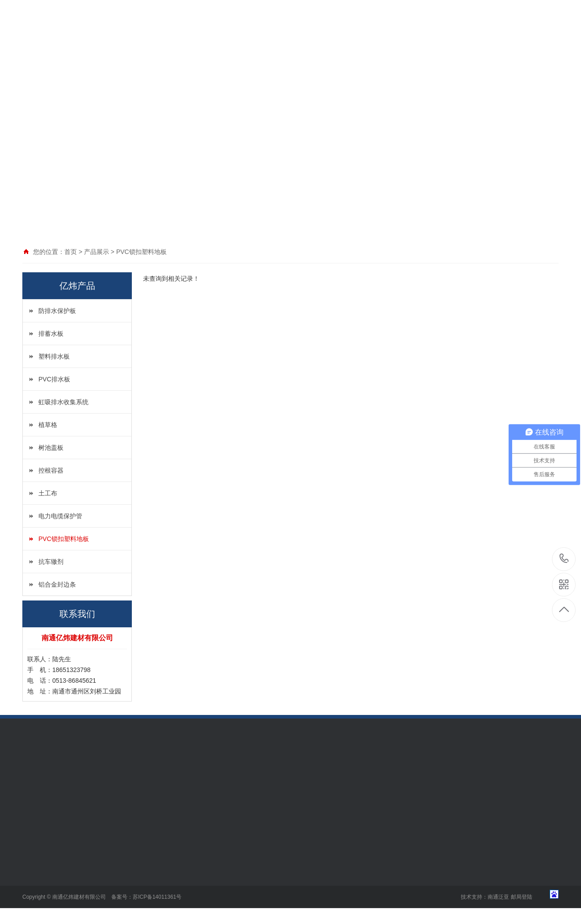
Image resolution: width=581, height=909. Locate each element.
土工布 (47, 493)
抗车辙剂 (50, 561)
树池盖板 (50, 447)
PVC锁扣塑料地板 (63, 538)
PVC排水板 (54, 379)
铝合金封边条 (57, 584)
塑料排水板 (54, 356)
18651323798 (564, 558)
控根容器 (50, 470)
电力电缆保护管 (60, 516)
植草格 (47, 424)
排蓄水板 (50, 333)
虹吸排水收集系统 (63, 402)
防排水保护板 (57, 310)
